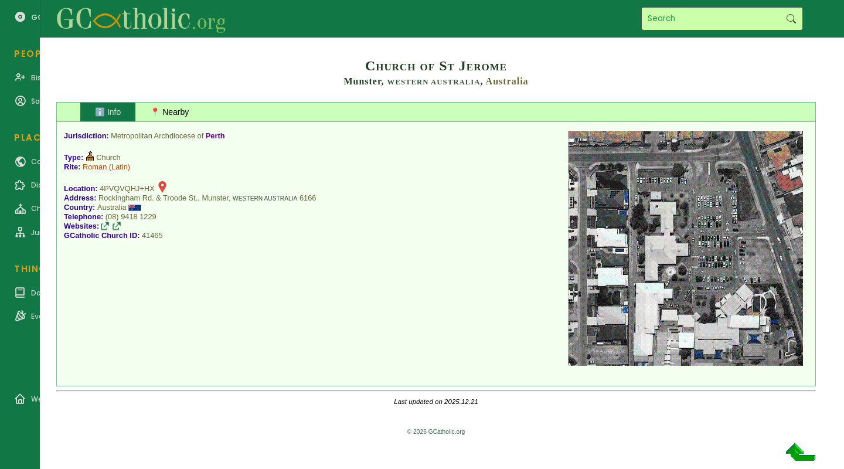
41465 (152, 235)
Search (791, 19)
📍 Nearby (169, 112)
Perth (215, 135)
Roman (95, 166)
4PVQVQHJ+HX (127, 188)
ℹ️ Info (108, 112)
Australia (507, 81)
